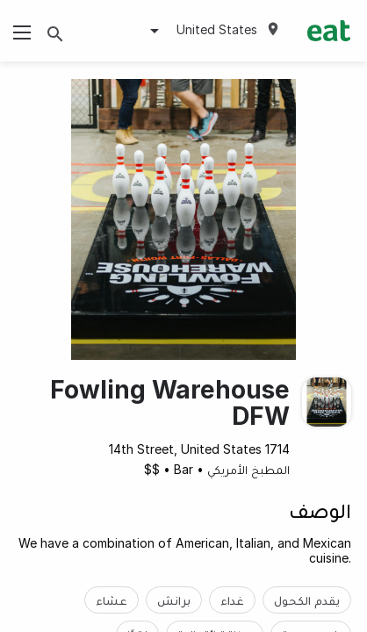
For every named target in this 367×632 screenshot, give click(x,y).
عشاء (111, 599)
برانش (174, 599)
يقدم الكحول (307, 599)
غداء (232, 599)
